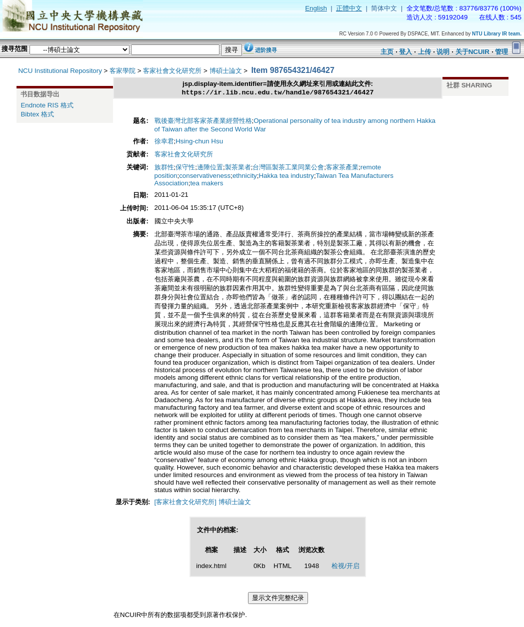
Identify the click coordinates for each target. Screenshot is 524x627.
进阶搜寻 (266, 50)
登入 (405, 51)
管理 (501, 51)
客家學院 (123, 70)
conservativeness (204, 176)
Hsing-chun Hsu (199, 142)
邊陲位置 (210, 168)
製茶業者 (238, 168)
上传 (424, 51)
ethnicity (244, 176)
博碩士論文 (226, 70)
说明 (443, 51)
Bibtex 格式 (37, 114)
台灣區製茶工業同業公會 (288, 168)
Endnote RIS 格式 (46, 105)
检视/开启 (346, 567)
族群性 (164, 168)
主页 (387, 51)
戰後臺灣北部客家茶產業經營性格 (203, 121)
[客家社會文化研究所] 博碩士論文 (202, 503)
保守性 (185, 168)
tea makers (206, 184)
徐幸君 (164, 142)
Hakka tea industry (286, 176)
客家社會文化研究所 (172, 70)
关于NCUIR (473, 51)
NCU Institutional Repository (60, 70)
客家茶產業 (342, 168)
